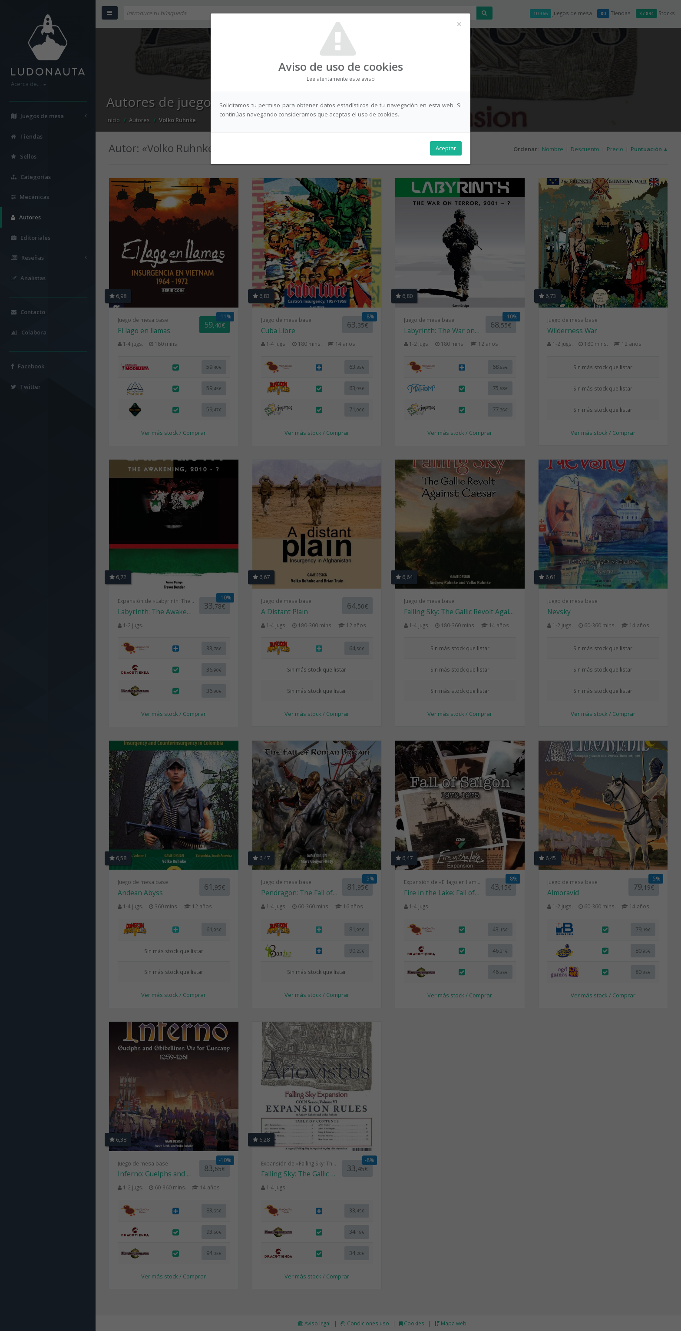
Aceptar (446, 148)
